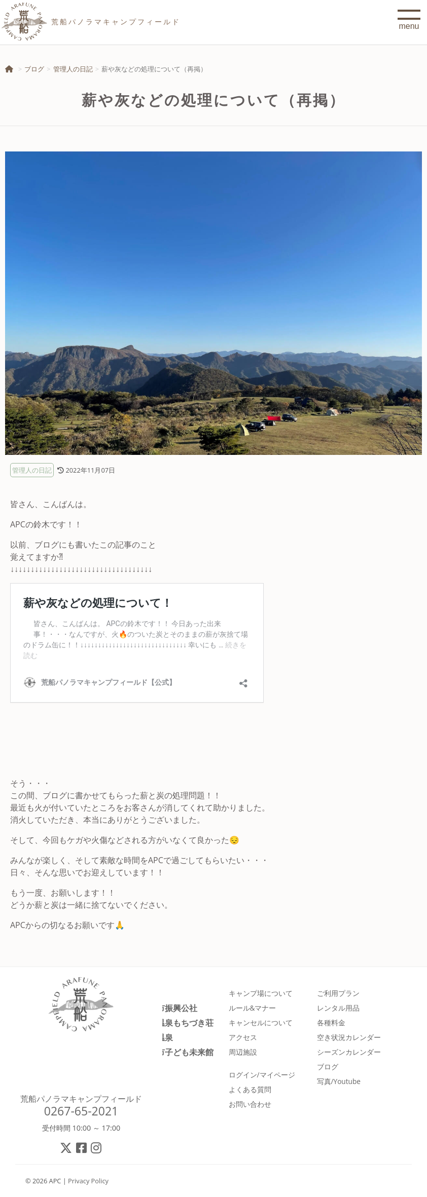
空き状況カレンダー (349, 1037)
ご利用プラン (338, 993)
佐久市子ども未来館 (177, 1052)
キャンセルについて (261, 1022)
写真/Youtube (339, 1081)
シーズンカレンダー (349, 1052)
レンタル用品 (338, 1008)
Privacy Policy (88, 1180)
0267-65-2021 (81, 1111)
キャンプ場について (261, 993)
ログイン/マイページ (262, 1074)
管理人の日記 (73, 68)
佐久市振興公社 (168, 1008)
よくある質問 (250, 1089)
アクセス (243, 1037)
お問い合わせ (250, 1104)
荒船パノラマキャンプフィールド (81, 1098)
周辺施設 (243, 1052)
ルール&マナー (252, 1008)
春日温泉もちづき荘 (177, 1022)
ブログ (34, 68)
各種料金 (331, 1022)
